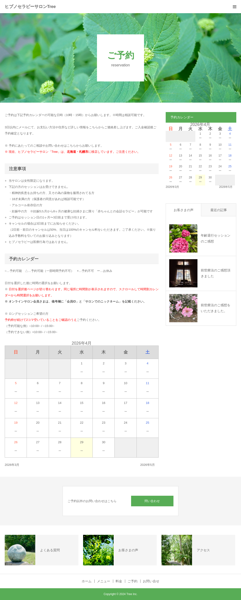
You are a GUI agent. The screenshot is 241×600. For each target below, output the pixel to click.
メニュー (103, 581)
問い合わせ (152, 501)
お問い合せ (151, 581)
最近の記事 (218, 210)
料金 (119, 581)
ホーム (87, 581)
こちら (71, 145)
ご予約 (132, 581)
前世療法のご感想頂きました (215, 273)
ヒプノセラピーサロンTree (30, 6)
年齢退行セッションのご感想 (215, 238)
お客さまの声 (183, 210)
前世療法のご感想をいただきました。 (215, 308)
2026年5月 (147, 465)
